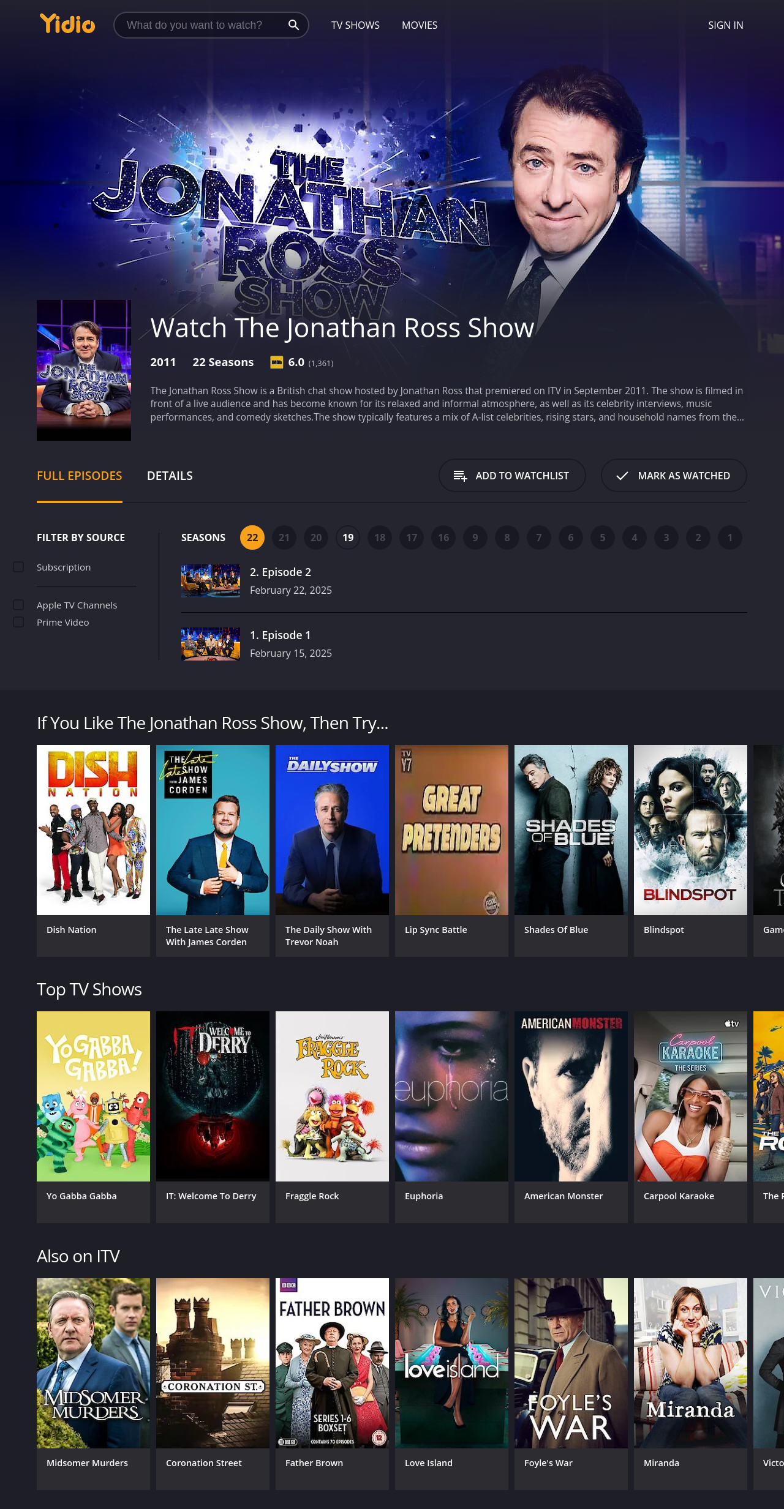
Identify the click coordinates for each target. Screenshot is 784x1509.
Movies (420, 25)
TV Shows (355, 25)
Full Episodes (80, 475)
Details (170, 475)
